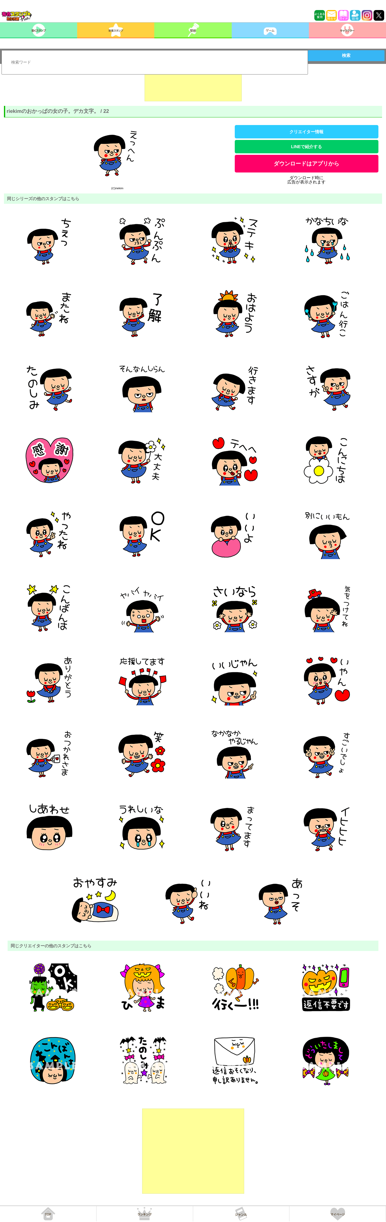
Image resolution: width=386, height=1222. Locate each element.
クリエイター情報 (306, 131)
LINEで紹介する (306, 146)
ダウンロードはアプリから (306, 164)
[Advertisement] (193, 86)
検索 (346, 55)
